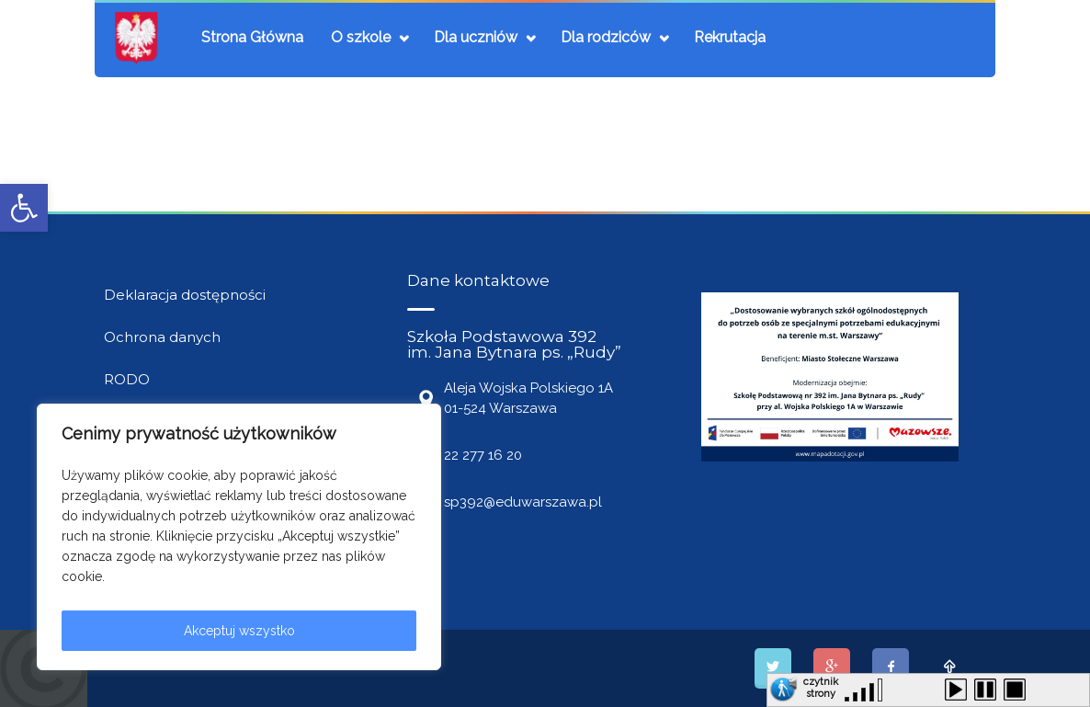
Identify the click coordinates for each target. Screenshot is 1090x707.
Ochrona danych (162, 337)
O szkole (361, 37)
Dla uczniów (475, 37)
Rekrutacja (730, 37)
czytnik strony (820, 685)
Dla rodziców (606, 37)
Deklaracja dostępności (185, 294)
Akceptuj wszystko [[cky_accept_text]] (239, 630)
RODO (127, 379)
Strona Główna (252, 37)
